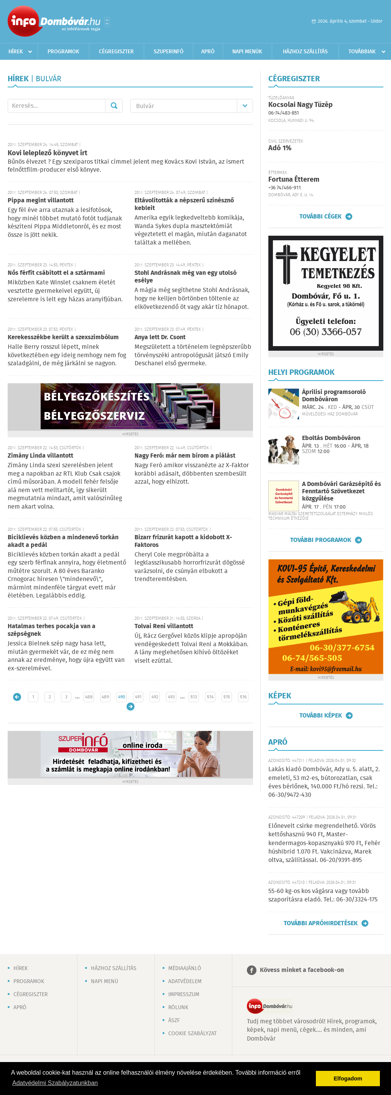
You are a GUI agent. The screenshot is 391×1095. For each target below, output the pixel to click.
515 (226, 697)
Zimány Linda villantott (40, 456)
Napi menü (104, 981)
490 (121, 697)
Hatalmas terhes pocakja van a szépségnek (51, 630)
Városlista (107, 22)
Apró (208, 52)
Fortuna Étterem (293, 179)
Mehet (114, 106)
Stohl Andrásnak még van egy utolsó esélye (186, 277)
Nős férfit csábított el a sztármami (56, 273)
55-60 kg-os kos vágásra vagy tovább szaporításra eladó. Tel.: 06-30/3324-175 (323, 896)
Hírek (15, 52)
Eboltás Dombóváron (331, 438)
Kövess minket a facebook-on (302, 970)
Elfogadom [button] (348, 1078)
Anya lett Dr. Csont (160, 337)
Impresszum (183, 994)
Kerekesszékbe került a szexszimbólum (63, 337)
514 (210, 697)
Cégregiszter (116, 52)
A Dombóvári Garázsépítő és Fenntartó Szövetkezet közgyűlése (341, 491)
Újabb (17, 697)
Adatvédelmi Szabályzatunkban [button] (55, 1083)
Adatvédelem (185, 981)
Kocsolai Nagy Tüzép (300, 105)
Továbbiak (362, 52)
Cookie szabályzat (192, 1033)
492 (154, 697)
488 (89, 697)
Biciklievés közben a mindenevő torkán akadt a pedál (63, 541)
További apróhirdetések (321, 923)
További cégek (320, 216)
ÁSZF (174, 1020)
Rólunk (178, 1007)
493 (171, 697)
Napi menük (247, 52)
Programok (63, 52)
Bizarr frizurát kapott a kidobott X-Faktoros (183, 541)
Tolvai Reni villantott (164, 626)
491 (138, 697)
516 (243, 697)
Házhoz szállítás (305, 52)
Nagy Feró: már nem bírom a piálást (185, 456)
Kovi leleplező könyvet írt (47, 153)
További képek (320, 715)
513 (194, 697)
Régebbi (130, 706)
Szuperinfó (169, 52)
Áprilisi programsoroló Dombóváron (334, 395)
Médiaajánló (184, 968)
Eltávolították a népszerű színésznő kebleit (184, 204)
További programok (320, 540)
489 (105, 697)
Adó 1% (279, 148)
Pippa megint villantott (41, 200)
